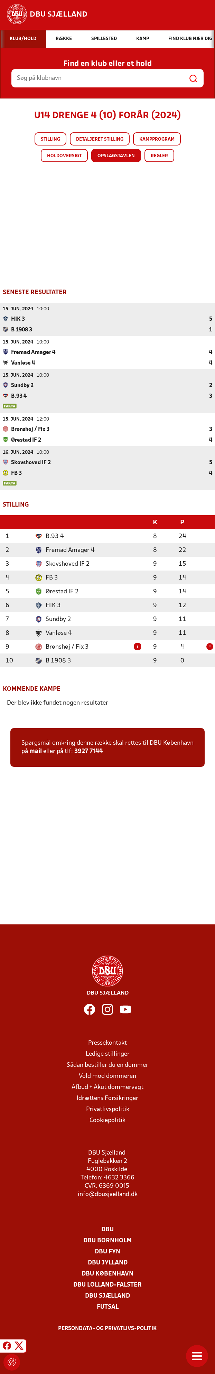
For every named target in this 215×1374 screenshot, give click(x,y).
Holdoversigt (64, 156)
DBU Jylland (108, 1262)
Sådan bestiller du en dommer (107, 1064)
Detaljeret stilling (99, 139)
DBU (107, 1229)
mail (35, 751)
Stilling (50, 139)
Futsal (108, 1306)
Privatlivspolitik (107, 1109)
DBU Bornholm (107, 1240)
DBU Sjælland (107, 1295)
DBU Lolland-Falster (107, 1284)
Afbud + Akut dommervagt (107, 1087)
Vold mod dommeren (107, 1076)
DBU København (107, 1273)
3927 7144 (88, 751)
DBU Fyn (107, 1251)
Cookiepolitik (107, 1120)
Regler (159, 156)
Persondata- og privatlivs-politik (107, 1328)
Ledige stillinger (108, 1053)
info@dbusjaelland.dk (108, 1194)
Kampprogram (157, 139)
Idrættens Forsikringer (107, 1098)
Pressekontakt (107, 1042)
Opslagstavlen (116, 156)
